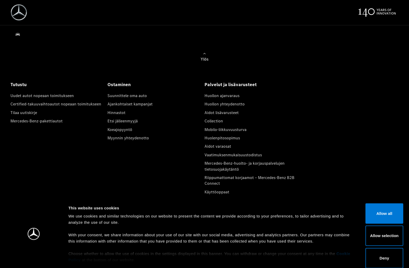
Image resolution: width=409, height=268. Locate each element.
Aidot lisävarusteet (221, 112)
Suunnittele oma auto (127, 95)
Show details (273, 257)
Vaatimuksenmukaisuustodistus (233, 155)
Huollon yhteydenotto (224, 104)
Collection (213, 121)
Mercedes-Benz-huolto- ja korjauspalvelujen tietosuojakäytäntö (244, 166)
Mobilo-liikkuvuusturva (225, 129)
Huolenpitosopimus (222, 138)
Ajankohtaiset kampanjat (130, 104)
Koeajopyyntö (119, 129)
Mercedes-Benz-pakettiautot (36, 121)
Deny (365, 239)
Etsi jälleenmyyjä (122, 121)
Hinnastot (116, 112)
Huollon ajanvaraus (221, 95)
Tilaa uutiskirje (23, 112)
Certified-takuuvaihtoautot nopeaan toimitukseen (55, 104)
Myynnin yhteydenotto (128, 138)
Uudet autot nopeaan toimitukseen (42, 95)
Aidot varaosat (217, 146)
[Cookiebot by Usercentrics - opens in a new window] (34, 258)
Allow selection (365, 217)
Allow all (366, 195)
